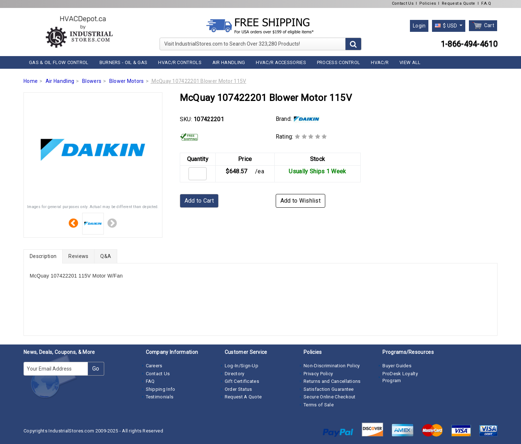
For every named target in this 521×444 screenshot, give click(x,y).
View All (409, 62)
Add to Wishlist (300, 200)
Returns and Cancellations (332, 381)
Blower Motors (126, 81)
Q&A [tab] (105, 256)
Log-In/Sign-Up (241, 365)
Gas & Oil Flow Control (59, 62)
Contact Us (403, 3)
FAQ (150, 381)
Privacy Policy (318, 373)
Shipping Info (160, 389)
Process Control (338, 62)
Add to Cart (199, 200)
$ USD (446, 26)
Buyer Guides (396, 365)
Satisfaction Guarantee (329, 389)
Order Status (238, 389)
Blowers (91, 81)
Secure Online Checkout (330, 396)
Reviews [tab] (78, 256)
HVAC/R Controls (180, 62)
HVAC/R (380, 62)
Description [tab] (43, 256)
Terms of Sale (319, 404)
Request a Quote (458, 3)
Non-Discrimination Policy (332, 365)
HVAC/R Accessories (281, 62)
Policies (427, 3)
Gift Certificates (242, 381)
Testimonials (160, 396)
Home (31, 81)
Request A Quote (243, 396)
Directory (235, 373)
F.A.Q (486, 3)
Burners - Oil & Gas (123, 62)
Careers (154, 365)
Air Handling (228, 62)
